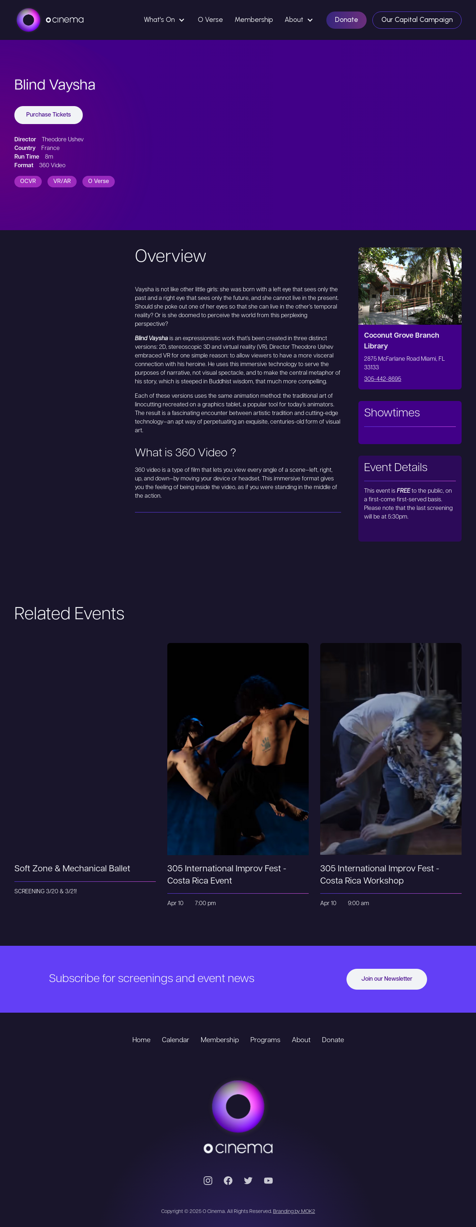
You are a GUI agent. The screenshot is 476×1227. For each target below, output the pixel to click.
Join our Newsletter (386, 979)
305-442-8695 (382, 379)
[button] (165, 20)
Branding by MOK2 (294, 1211)
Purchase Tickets (48, 115)
